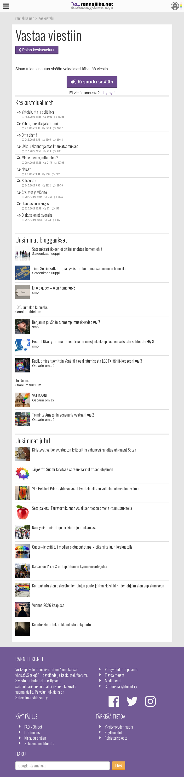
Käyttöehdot (113, 732)
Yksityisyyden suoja (119, 727)
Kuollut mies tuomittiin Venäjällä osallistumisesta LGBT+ (87, 361)
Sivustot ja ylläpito (34, 192)
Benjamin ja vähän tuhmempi (66, 322)
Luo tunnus (32, 732)
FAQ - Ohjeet (33, 727)
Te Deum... (22, 380)
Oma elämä (29, 135)
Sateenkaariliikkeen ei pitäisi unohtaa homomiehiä (67, 249)
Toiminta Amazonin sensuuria (63, 415)
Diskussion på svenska (37, 215)
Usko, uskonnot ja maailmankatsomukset (50, 146)
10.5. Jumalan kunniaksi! (32, 307)
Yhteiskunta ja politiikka (38, 112)
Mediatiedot (113, 680)
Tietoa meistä (114, 675)
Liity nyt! (108, 93)
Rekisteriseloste (116, 738)
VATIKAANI (39, 395)
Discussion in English (36, 203)
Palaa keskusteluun (36, 50)
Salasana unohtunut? (39, 743)
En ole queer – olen (53, 287)
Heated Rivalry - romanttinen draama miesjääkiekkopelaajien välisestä (93, 341)
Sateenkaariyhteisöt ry (121, 686)
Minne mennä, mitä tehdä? (40, 158)
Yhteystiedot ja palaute (121, 669)
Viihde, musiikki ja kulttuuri (40, 123)
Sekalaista (29, 181)
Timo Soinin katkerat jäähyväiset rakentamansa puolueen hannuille (79, 268)
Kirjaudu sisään (92, 81)
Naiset (26, 169)
